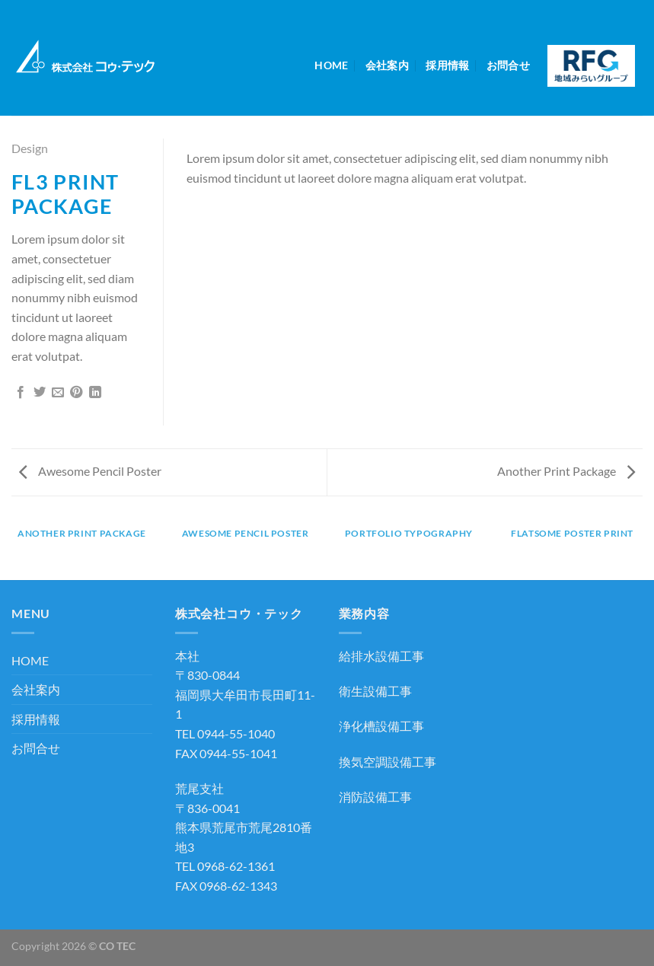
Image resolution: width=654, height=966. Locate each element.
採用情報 (447, 65)
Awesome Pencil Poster (90, 471)
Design (29, 148)
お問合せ (508, 65)
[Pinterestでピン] (76, 393)
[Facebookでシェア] (20, 393)
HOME (331, 65)
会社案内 (387, 65)
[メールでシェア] (58, 393)
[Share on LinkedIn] (95, 393)
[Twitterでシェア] (39, 393)
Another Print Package (566, 471)
